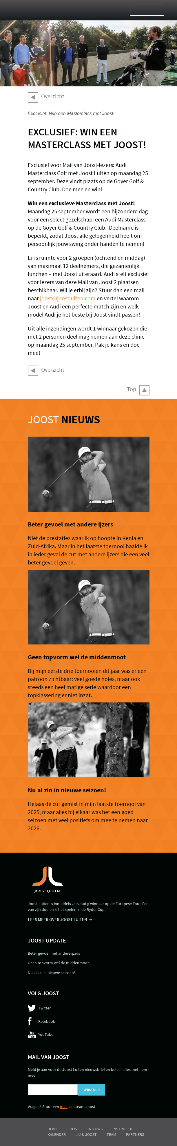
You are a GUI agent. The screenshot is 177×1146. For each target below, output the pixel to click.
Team (111, 1134)
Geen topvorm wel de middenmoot (77, 657)
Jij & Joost (86, 1134)
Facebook (46, 1021)
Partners (135, 1134)
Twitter (44, 1008)
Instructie (122, 1129)
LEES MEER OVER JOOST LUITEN (57, 919)
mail (63, 1106)
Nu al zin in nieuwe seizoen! (67, 790)
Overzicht (52, 96)
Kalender (57, 1134)
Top (131, 389)
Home (53, 1129)
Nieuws (96, 1129)
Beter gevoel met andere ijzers (70, 524)
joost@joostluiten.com (68, 298)
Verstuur (91, 1089)
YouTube (45, 1034)
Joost (64, 419)
